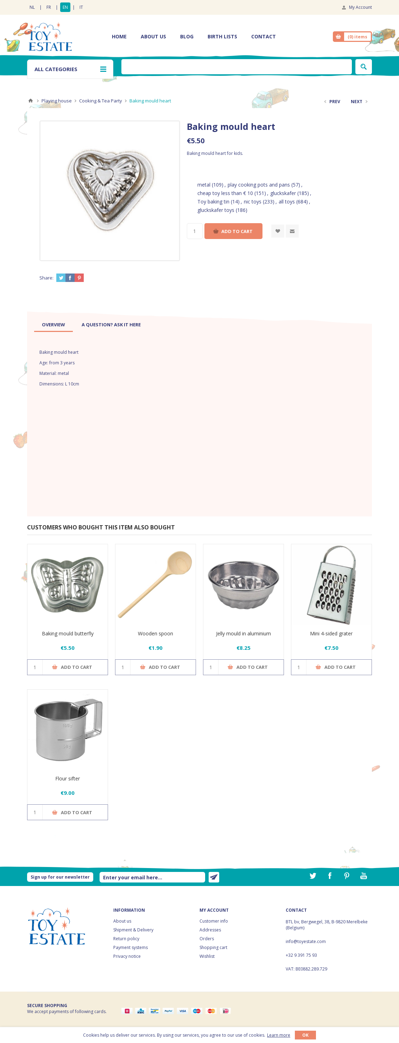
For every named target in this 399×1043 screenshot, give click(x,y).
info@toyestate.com (306, 941)
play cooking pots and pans (259, 184)
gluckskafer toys (215, 210)
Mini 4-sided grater (331, 633)
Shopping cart (213, 947)
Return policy (126, 939)
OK (305, 1035)
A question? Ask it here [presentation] (111, 324)
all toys (287, 201)
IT (81, 7)
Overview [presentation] (53, 324)
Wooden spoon (155, 633)
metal (203, 184)
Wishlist (207, 956)
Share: (46, 278)
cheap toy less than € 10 (225, 193)
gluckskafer (283, 193)
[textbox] (236, 66)
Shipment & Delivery (133, 930)
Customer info (214, 921)
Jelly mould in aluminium (243, 633)
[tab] (53, 324)
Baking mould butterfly (68, 633)
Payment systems (130, 947)
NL (32, 7)
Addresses (210, 930)
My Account (360, 7)
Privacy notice (127, 956)
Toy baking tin (213, 201)
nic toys (252, 201)
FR (48, 7)
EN (65, 7)
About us (122, 921)
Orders (207, 939)
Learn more (278, 1035)
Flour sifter (67, 778)
